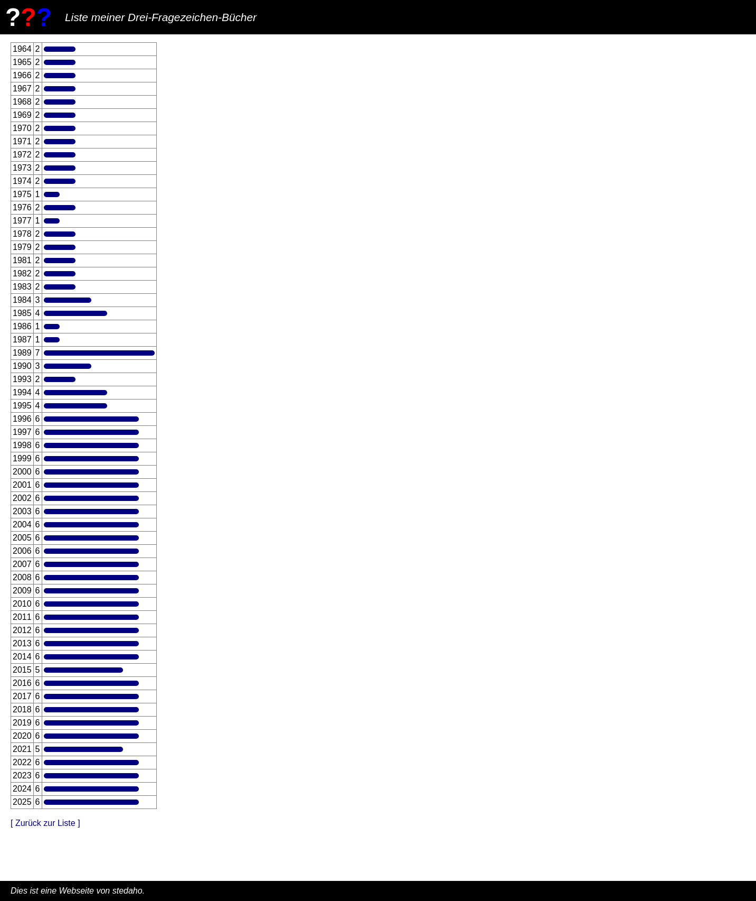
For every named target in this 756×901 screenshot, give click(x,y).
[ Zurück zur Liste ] (45, 823)
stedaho (127, 890)
